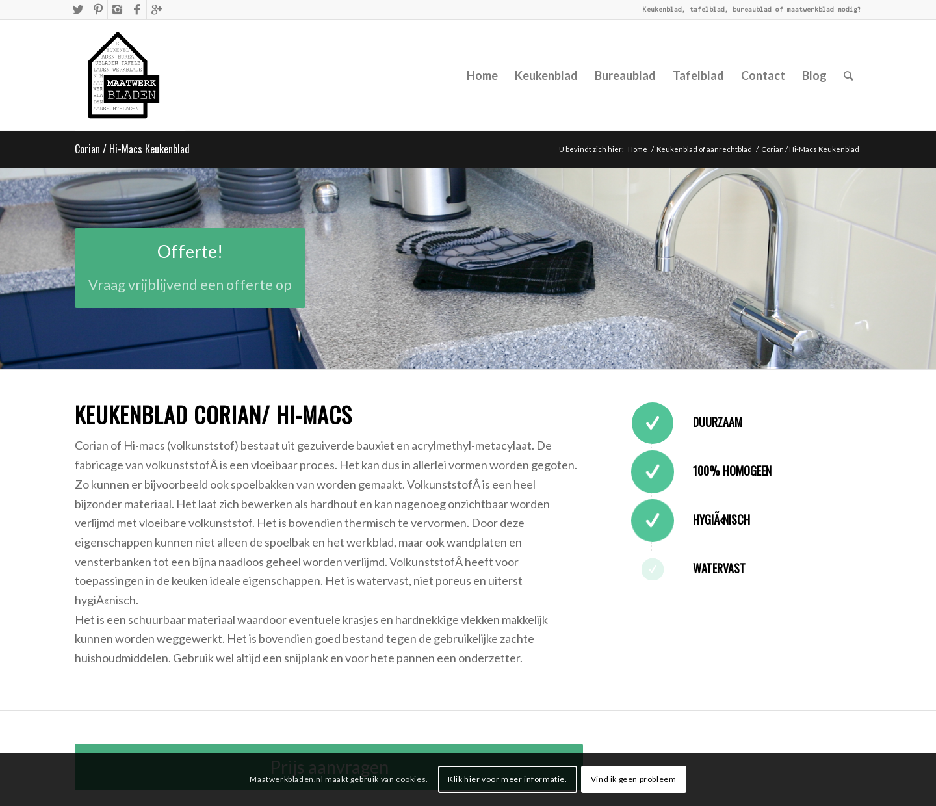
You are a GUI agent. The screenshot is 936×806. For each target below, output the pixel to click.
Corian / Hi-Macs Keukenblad (132, 149)
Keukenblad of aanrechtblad (704, 149)
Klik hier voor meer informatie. (507, 779)
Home (637, 149)
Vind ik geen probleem (634, 779)
